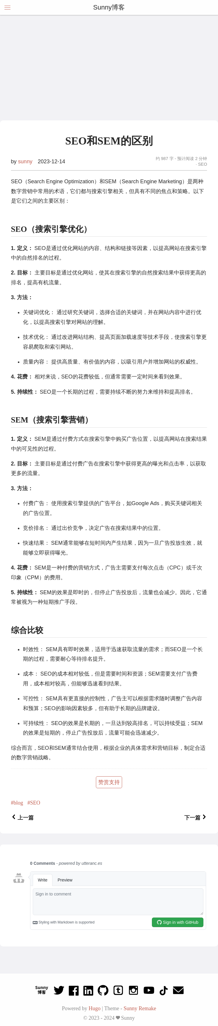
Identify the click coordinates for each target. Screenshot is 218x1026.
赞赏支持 (109, 782)
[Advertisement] (109, 75)
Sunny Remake (140, 1008)
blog (18, 803)
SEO (202, 164)
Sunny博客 (109, 7)
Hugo (95, 1008)
